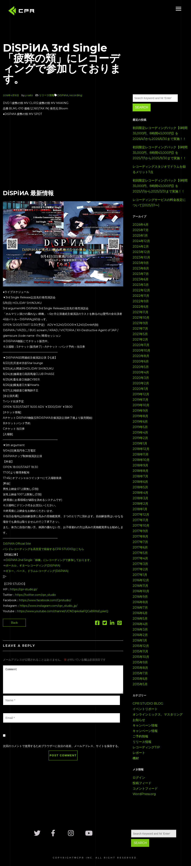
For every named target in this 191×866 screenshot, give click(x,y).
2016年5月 (140, 618)
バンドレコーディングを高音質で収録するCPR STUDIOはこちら (43, 549)
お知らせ (139, 720)
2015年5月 (140, 684)
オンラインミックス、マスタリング (158, 714)
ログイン (139, 777)
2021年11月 (140, 312)
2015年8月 (140, 668)
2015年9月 (140, 662)
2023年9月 (141, 263)
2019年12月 (141, 394)
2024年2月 (141, 246)
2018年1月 (140, 509)
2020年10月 (141, 350)
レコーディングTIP (146, 747)
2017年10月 (141, 525)
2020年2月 (141, 383)
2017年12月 (141, 514)
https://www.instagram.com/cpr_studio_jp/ (48, 605)
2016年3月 (140, 629)
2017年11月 (140, 520)
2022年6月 (141, 307)
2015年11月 (140, 651)
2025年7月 (141, 230)
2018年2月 (140, 503)
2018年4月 (140, 493)
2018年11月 (141, 454)
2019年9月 (140, 410)
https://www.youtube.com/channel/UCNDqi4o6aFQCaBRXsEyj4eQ (62, 611)
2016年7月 (140, 607)
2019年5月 (140, 427)
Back (14, 622)
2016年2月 (140, 635)
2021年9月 (140, 323)
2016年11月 (140, 586)
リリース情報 (46, 95)
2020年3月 (141, 378)
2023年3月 (141, 285)
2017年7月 (140, 542)
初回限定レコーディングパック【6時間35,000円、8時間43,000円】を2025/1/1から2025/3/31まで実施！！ (160, 186)
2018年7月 (140, 476)
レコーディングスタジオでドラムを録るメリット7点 (159, 169)
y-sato (29, 95)
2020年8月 (141, 356)
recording (75, 95)
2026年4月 (141, 224)
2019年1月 (140, 443)
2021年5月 (140, 334)
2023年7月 (141, 274)
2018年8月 (140, 471)
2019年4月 (140, 432)
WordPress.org (144, 794)
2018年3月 (140, 498)
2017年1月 (140, 575)
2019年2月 (140, 438)
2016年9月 (140, 597)
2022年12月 (141, 290)
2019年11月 (140, 400)
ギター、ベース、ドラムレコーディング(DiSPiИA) (37, 571)
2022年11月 (141, 296)
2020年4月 (141, 372)
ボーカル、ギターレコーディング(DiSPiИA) (33, 565)
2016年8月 (140, 602)
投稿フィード (142, 783)
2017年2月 (140, 569)
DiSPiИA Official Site (17, 543)
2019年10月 (141, 405)
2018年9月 (140, 465)
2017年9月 (140, 531)
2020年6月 (141, 361)
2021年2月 (140, 339)
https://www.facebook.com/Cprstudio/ (45, 600)
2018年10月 (141, 460)
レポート (139, 753)
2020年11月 (141, 345)
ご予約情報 (140, 736)
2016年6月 (140, 613)
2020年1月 (140, 389)
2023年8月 (141, 268)
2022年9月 (141, 301)
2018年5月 (140, 487)
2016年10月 (141, 591)
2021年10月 (141, 317)
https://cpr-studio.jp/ (23, 589)
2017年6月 (140, 547)
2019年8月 (140, 416)
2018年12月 (141, 449)
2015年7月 (140, 673)
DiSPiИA (62, 95)
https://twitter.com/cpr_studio (35, 595)
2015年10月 (141, 657)
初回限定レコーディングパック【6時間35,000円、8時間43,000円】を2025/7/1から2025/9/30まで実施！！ (160, 152)
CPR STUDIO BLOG (148, 703)
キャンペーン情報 (145, 725)
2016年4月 (140, 624)
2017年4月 (140, 558)
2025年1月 (140, 235)
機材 (136, 758)
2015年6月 (140, 679)
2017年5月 (140, 553)
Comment (63, 679)
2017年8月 (140, 536)
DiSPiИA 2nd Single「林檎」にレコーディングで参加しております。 (49, 560)
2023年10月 (141, 257)
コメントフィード (145, 788)
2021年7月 (140, 328)
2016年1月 (140, 640)
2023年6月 (141, 279)
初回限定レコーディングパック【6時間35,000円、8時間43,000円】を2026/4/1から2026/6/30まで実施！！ (160, 133)
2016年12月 (141, 580)
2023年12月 (141, 252)
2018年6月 (140, 482)
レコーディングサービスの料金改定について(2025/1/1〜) (159, 202)
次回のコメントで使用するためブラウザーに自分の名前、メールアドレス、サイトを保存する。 (61, 746)
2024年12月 (141, 241)
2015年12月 (141, 646)
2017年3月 (140, 564)
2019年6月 (140, 421)
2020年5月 (141, 367)
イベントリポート (145, 709)
